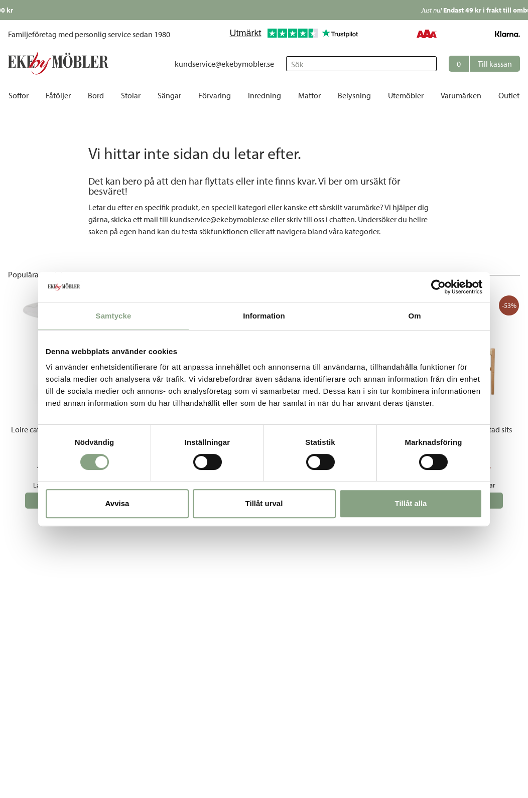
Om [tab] (414, 315)
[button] (484, 64)
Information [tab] (264, 315)
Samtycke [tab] (113, 315)
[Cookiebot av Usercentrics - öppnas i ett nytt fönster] (438, 286)
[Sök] (361, 64)
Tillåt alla (411, 503)
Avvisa (117, 503)
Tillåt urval (264, 503)
